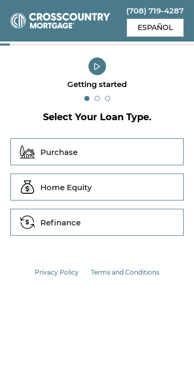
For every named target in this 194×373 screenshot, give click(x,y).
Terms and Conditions (125, 272)
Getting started (97, 84)
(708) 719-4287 (155, 11)
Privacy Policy (57, 272)
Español (155, 27)
